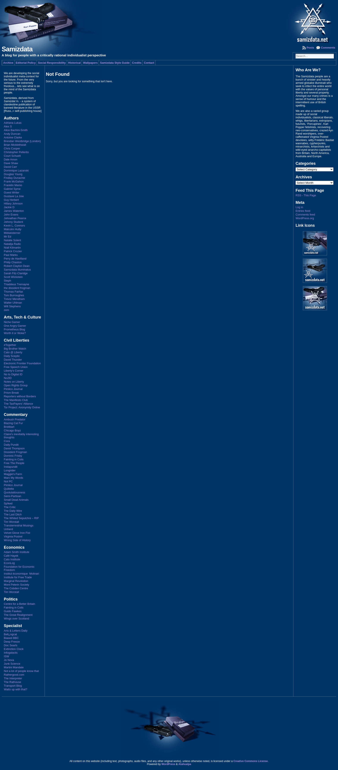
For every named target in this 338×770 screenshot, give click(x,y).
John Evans (11, 214)
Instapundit (10, 466)
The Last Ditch (13, 514)
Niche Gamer (12, 322)
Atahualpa (184, 764)
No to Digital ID (13, 374)
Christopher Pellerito (16, 152)
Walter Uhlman (13, 302)
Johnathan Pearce (15, 218)
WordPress (168, 764)
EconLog (9, 563)
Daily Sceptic (12, 356)
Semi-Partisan (12, 496)
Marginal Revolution (16, 581)
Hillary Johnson (13, 203)
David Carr (10, 166)
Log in (299, 207)
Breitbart (9, 426)
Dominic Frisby (13, 455)
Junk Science (12, 663)
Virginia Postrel (13, 536)
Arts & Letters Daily (16, 630)
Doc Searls (10, 645)
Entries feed (303, 210)
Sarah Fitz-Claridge (16, 273)
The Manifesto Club (16, 400)
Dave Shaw (11, 163)
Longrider (10, 470)
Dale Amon (10, 159)
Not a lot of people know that (21, 671)
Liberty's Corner (13, 370)
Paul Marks (11, 255)
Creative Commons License (250, 761)
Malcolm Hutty (12, 229)
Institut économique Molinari (21, 573)
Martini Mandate (14, 667)
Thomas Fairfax (13, 291)
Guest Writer (11, 192)
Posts (310, 47)
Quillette (9, 488)
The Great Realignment (18, 614)
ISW (6, 656)
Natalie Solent (12, 240)
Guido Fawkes (13, 611)
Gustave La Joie (14, 196)
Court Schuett (12, 155)
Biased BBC (11, 638)
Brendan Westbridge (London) (22, 141)
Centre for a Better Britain (19, 603)
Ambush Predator (14, 419)
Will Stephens (12, 306)
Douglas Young (13, 174)
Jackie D (9, 207)
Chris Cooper (12, 148)
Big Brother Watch (15, 348)
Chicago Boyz (12, 430)
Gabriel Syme (12, 188)
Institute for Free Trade (18, 577)
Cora (7, 441)
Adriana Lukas (13, 122)
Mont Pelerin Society (16, 584)
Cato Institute (12, 559)
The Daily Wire (13, 510)
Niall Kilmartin (12, 247)
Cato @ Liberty (13, 352)
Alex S (8, 126)
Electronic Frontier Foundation (22, 363)
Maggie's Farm (13, 474)
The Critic (10, 507)
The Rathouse (12, 682)
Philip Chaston (13, 262)
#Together (10, 345)
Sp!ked (8, 503)
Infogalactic (11, 652)
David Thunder (13, 359)
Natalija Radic (12, 244)
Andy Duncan (12, 133)
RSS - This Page (306, 195)
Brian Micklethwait (15, 144)
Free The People (14, 463)
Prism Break (11, 392)
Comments (328, 47)
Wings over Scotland (16, 618)
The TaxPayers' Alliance (18, 403)
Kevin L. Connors (14, 225)
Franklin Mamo (13, 185)
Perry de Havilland (15, 258)
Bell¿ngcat (10, 634)
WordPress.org (305, 218)
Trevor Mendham (14, 299)
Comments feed (305, 214)
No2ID (8, 378)
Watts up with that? (15, 689)
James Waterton (14, 210)
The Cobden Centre (16, 588)
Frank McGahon (14, 181)
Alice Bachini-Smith (16, 130)
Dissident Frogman (15, 452)
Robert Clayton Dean (17, 266)
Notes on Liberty (14, 381)
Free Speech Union (16, 367)
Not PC (8, 481)
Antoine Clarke (13, 137)
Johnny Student (13, 221)
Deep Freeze (12, 641)
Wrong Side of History (17, 540)
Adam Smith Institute (16, 552)
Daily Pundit (11, 444)
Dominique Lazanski (16, 170)
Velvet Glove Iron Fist (17, 532)
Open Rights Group (16, 385)
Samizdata (17, 49)
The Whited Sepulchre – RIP (21, 518)
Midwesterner (12, 232)
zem (6, 310)
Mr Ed (7, 236)
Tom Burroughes (14, 295)
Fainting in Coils (13, 459)
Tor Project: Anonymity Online (22, 407)
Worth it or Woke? (15, 333)
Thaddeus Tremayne (16, 284)
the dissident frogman (17, 288)
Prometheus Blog (14, 329)
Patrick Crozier (13, 251)
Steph (7, 280)
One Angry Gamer (15, 325)
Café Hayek (11, 555)
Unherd (8, 529)
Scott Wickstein (13, 277)
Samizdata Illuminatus (17, 269)
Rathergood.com (14, 674)
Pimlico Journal (13, 389)
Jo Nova (9, 660)
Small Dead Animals (16, 499)
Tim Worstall (11, 521)
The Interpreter (13, 678)
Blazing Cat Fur (13, 423)
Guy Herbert (11, 199)
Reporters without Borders (20, 396)
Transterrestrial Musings (18, 525)
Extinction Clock (13, 649)
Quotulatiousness (14, 492)
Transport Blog (13, 685)
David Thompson (14, 448)
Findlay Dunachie (14, 177)
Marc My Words (13, 477)
